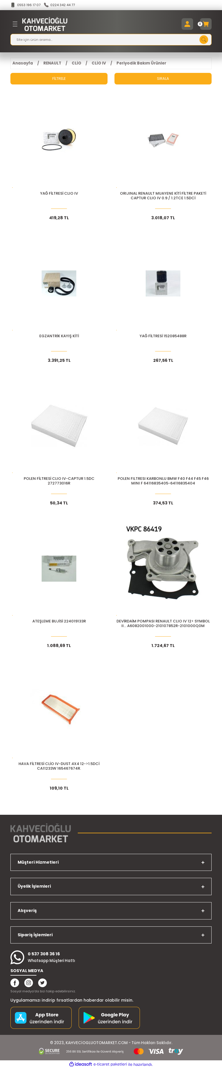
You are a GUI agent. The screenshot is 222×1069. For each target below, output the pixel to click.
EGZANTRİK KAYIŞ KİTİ (59, 336)
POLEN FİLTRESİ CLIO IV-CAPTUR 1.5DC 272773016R (59, 481)
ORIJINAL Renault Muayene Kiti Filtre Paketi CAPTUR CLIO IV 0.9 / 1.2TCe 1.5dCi (163, 196)
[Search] (111, 40)
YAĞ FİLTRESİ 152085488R (163, 336)
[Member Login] (187, 24)
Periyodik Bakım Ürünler (141, 63)
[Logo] (44, 24)
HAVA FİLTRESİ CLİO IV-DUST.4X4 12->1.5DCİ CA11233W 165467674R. (58, 766)
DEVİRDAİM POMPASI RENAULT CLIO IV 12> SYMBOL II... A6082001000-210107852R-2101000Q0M (163, 624)
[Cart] (206, 24)
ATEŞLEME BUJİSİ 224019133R (59, 621)
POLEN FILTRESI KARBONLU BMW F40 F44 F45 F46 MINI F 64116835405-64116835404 (163, 481)
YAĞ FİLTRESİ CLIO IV (59, 193)
